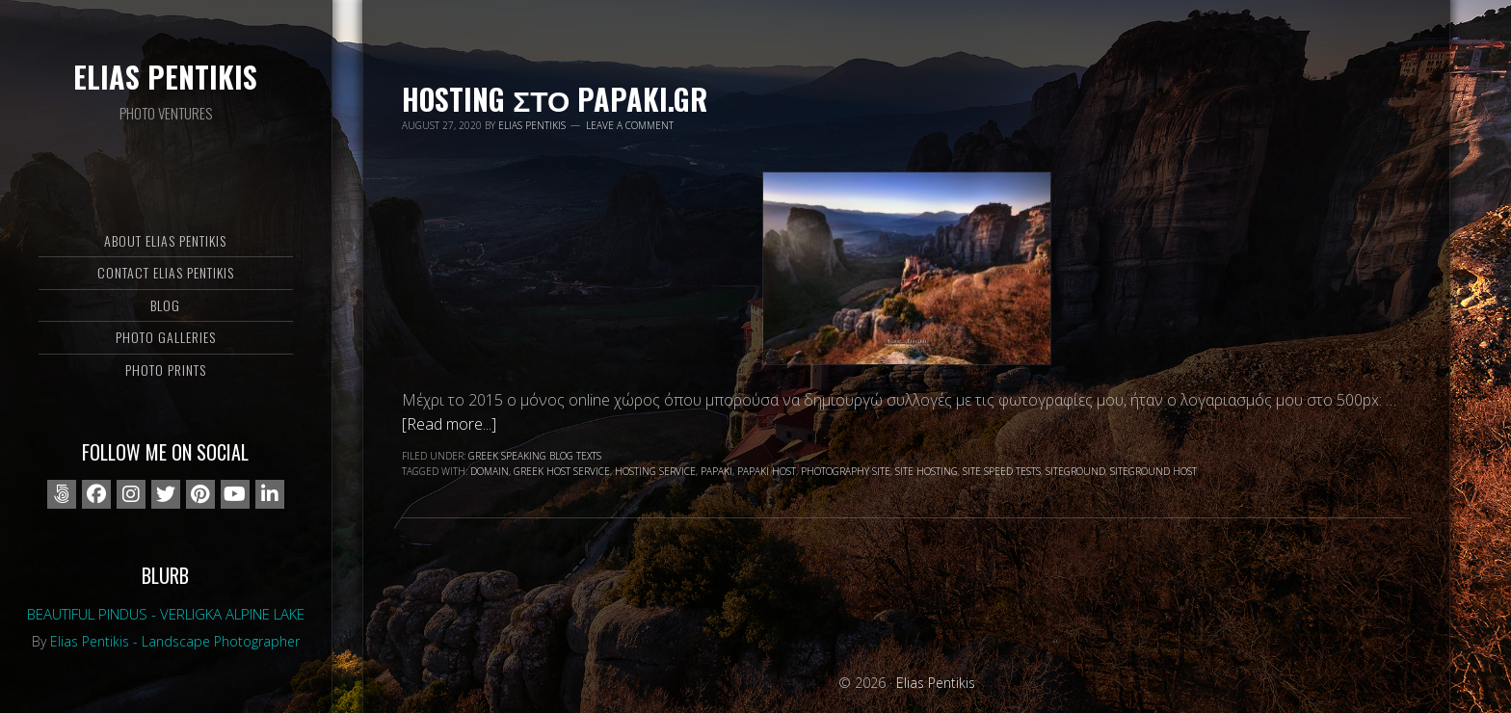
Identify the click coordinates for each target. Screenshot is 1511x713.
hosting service (655, 471)
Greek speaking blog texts (534, 455)
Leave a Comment (630, 125)
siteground (1075, 471)
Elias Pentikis (165, 76)
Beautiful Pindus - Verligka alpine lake (166, 613)
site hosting (926, 471)
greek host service (562, 471)
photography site (845, 471)
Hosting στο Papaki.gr (554, 98)
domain (489, 471)
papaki (716, 471)
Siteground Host (1153, 471)
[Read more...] (449, 424)
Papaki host (766, 471)
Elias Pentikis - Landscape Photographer (175, 641)
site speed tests (1002, 471)
